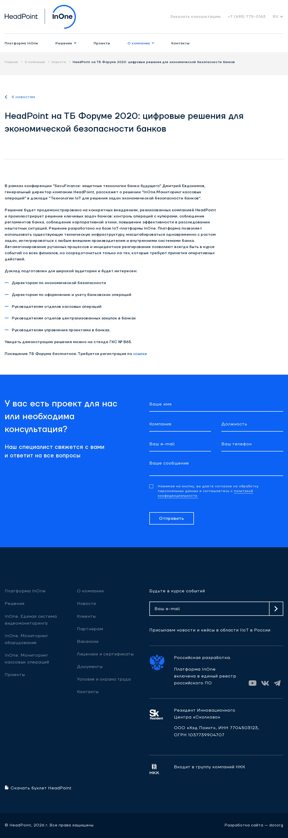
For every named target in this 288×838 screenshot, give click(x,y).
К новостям (23, 97)
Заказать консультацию (195, 16)
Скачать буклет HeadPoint (38, 788)
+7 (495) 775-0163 (247, 16)
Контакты (180, 43)
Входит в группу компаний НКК (209, 767)
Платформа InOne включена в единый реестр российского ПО (205, 676)
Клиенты (86, 616)
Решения (63, 43)
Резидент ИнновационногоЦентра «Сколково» (204, 714)
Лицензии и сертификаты (105, 654)
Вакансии (88, 641)
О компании (139, 43)
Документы (90, 666)
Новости (59, 62)
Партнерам (90, 629)
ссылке (140, 353)
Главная (11, 62)
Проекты (102, 43)
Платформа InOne (21, 43)
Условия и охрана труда (104, 679)
